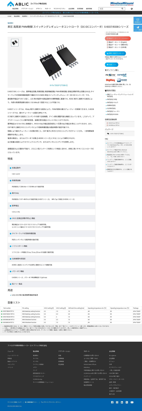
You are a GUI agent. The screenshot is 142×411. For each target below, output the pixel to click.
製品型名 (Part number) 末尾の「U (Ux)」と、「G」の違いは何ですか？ (118, 155)
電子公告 (112, 394)
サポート (48, 8)
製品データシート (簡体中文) (117, 45)
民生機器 (61, 364)
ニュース (10, 351)
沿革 (110, 364)
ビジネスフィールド (115, 367)
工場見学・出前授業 (115, 391)
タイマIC (35, 358)
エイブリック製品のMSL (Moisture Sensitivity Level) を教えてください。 (117, 151)
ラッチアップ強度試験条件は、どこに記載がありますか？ (119, 160)
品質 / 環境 (112, 382)
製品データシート (118, 38)
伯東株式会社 (111, 105)
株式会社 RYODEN (112, 114)
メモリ (35, 367)
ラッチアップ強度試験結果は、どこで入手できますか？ (119, 165)
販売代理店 (111, 91)
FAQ (106, 139)
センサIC (35, 361)
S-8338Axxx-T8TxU (113, 125)
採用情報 (80, 8)
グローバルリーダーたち (116, 379)
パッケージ (109, 129)
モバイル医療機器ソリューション (43, 382)
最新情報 (89, 8)
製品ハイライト (12, 361)
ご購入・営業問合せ (90, 361)
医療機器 (61, 358)
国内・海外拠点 (114, 388)
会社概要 (112, 358)
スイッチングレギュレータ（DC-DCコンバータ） (45, 16)
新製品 (10, 358)
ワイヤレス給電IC (38, 364)
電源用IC (24, 16)
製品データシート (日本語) (117, 47)
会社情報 (71, 8)
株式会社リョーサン (113, 111)
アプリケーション (27, 8)
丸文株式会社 (111, 108)
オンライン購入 (113, 70)
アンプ (35, 370)
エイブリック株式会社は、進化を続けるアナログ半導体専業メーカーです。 (71, 13)
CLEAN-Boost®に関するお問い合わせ (95, 373)
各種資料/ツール (89, 382)
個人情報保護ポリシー (31, 402)
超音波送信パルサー (39, 373)
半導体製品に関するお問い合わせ (94, 370)
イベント (10, 367)
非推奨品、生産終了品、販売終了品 (95, 379)
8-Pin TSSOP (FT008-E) (115, 133)
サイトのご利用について (15, 402)
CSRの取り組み (114, 373)
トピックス (11, 364)
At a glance (112, 355)
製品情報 (15, 8)
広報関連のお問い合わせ (91, 355)
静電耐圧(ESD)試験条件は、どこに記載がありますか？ (119, 170)
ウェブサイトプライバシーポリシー (51, 402)
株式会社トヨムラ (112, 102)
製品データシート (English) (117, 42)
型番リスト (111, 64)
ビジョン (112, 361)
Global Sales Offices (90, 364)
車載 (59, 355)
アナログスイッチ (38, 376)
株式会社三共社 (112, 99)
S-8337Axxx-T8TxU (113, 123)
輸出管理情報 (88, 385)
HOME (9, 16)
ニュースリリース (13, 355)
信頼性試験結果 (111, 120)
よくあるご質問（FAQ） (91, 358)
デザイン (39, 8)
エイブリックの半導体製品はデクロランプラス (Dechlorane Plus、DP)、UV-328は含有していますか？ (119, 145)
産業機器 (61, 361)
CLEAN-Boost (37, 379)
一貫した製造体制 (114, 370)
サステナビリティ (59, 8)
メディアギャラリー (115, 385)
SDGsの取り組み (114, 376)
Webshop (87, 367)
